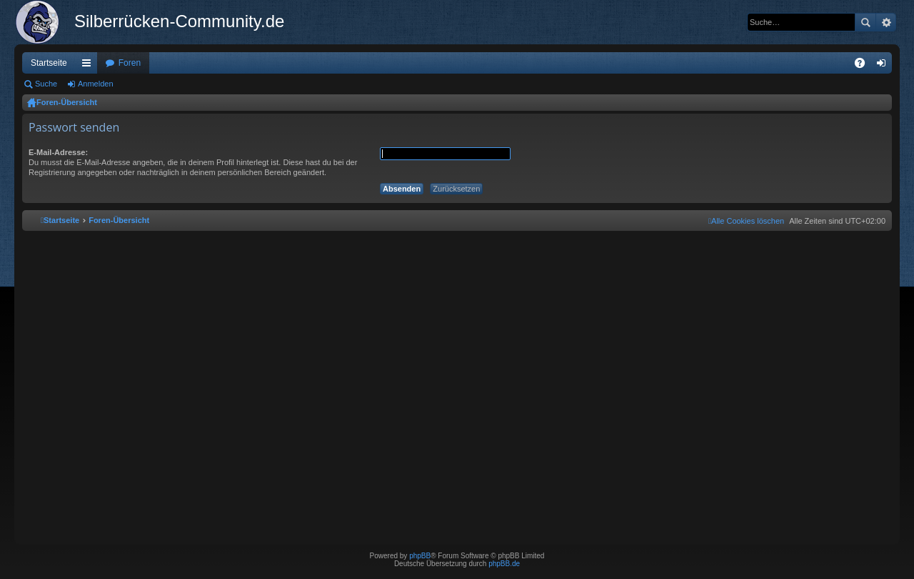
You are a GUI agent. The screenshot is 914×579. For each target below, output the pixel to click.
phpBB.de (504, 564)
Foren (130, 63)
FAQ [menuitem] (864, 66)
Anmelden (96, 83)
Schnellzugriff (89, 66)
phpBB (420, 556)
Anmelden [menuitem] (884, 66)
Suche (865, 22)
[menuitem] (746, 221)
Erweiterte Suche (885, 22)
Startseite (49, 63)
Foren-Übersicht (66, 102)
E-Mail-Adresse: (58, 152)
